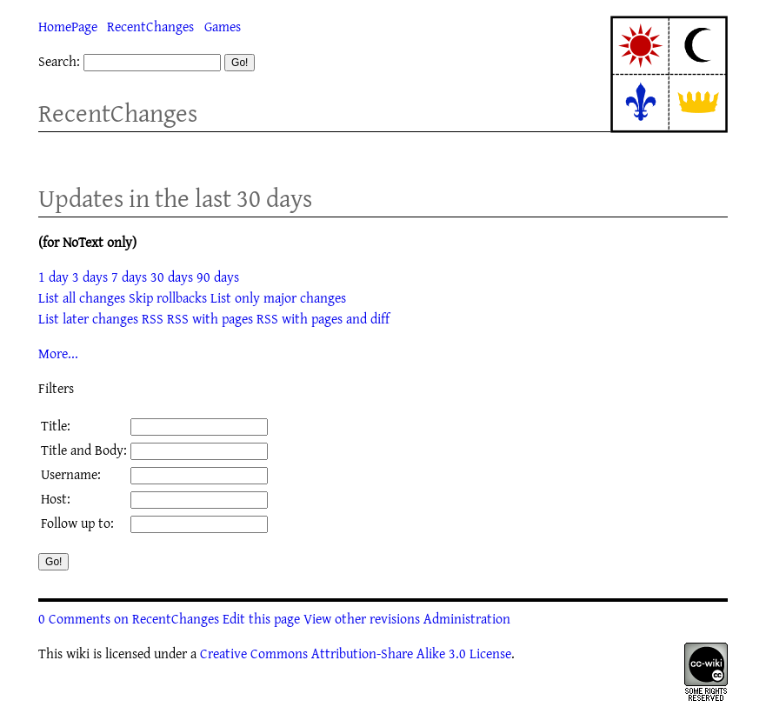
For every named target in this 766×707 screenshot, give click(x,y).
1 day (53, 276)
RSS (152, 318)
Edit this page (261, 618)
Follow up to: (77, 522)
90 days (217, 276)
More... (58, 353)
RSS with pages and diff (323, 318)
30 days (171, 276)
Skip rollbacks (168, 297)
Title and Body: (84, 449)
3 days (90, 276)
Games (222, 26)
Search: (59, 60)
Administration (466, 618)
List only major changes (278, 297)
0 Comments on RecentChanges (128, 618)
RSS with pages (210, 318)
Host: (55, 498)
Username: (71, 474)
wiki (78, 653)
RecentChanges (150, 26)
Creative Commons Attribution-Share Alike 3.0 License (355, 653)
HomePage (67, 26)
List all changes (81, 297)
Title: (55, 425)
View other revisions (361, 618)
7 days (129, 276)
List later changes (88, 318)
